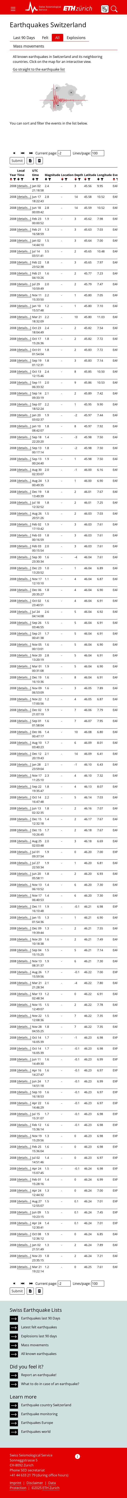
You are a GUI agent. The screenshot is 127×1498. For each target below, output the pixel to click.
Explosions (76, 37)
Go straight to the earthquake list (39, 69)
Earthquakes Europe (37, 1422)
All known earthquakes (39, 1353)
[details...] (24, 186)
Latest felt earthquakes (39, 1327)
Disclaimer (35, 1483)
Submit (17, 160)
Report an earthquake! (38, 1375)
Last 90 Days (24, 37)
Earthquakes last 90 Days (40, 1318)
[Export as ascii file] (39, 160)
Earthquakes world (36, 1431)
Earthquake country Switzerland (46, 1405)
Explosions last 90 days (39, 1336)
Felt (45, 37)
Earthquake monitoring (39, 1414)
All (57, 37)
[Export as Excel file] (30, 160)
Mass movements (28, 46)
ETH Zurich (50, 1488)
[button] (13, 9)
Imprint (15, 1483)
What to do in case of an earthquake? (50, 1384)
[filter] (14, 179)
